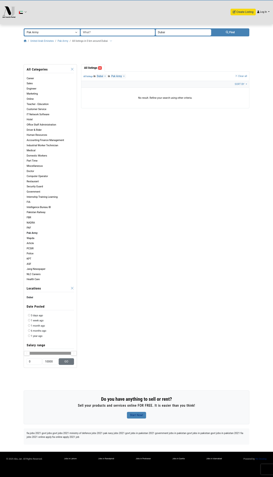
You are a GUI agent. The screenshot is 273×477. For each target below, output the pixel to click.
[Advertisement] (136, 53)
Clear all (241, 76)
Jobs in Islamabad (214, 459)
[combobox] (52, 32)
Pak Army (63, 41)
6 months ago (38, 330)
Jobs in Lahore (70, 459)
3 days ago (37, 315)
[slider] (27, 353)
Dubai (102, 76)
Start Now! (136, 415)
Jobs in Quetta (178, 459)
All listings (93, 68)
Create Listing (243, 12)
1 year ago (36, 336)
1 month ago (38, 325)
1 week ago (37, 320)
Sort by (240, 84)
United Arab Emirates (42, 41)
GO (66, 361)
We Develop (261, 459)
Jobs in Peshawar (143, 459)
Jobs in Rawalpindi (106, 459)
